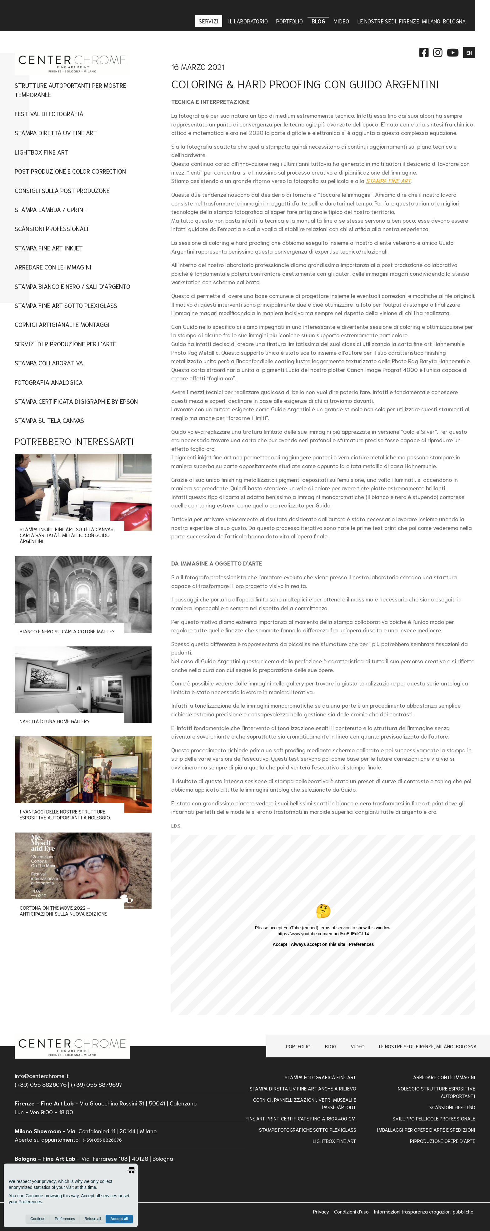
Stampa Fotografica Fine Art (320, 1077)
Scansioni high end (452, 1107)
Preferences (65, 1219)
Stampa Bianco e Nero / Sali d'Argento (72, 286)
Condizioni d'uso (352, 1211)
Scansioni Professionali (51, 228)
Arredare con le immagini (53, 267)
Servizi (209, 20)
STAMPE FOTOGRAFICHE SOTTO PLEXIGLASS (307, 1129)
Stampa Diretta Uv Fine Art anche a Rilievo (303, 1088)
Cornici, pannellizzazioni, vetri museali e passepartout (304, 1103)
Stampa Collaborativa (49, 362)
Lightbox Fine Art (41, 152)
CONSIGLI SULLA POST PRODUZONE (62, 190)
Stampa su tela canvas (49, 420)
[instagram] (437, 52)
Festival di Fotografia (49, 113)
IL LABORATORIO (248, 20)
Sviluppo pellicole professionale (433, 1118)
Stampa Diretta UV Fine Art (56, 132)
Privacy (321, 1211)
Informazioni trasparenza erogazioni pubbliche (423, 1211)
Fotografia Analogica (49, 382)
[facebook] (424, 52)
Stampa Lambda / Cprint (51, 209)
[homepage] (72, 1046)
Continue (37, 1219)
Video (357, 1046)
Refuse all (92, 1219)
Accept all (119, 1219)
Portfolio (298, 1046)
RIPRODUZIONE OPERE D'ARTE (442, 1140)
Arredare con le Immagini (444, 1077)
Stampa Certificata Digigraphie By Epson (76, 401)
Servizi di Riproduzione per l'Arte (65, 343)
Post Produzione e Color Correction (70, 171)
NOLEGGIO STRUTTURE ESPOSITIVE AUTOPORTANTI (436, 1092)
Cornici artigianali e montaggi (62, 324)
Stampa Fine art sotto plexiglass (66, 305)
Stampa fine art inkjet (49, 248)
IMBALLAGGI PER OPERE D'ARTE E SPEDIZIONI (426, 1129)
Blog (331, 1046)
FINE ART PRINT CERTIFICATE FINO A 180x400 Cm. (301, 1118)
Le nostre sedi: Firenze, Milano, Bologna (428, 1046)
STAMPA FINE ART (388, 180)
